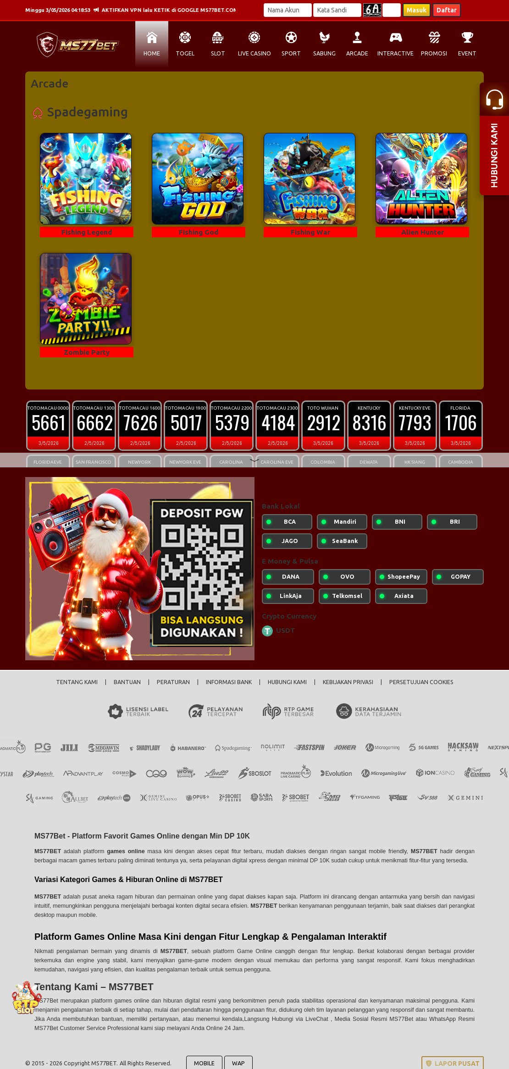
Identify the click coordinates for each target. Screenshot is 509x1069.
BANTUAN (127, 682)
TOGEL (185, 53)
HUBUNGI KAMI (287, 682)
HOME (152, 53)
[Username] (288, 10)
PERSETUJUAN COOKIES (421, 682)
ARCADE (357, 53)
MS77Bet (47, 1001)
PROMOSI (434, 53)
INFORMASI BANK (229, 682)
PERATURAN (173, 682)
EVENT (467, 53)
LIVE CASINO (254, 53)
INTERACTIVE (395, 53)
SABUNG (324, 53)
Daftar (447, 10)
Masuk (416, 10)
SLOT (218, 53)
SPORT (291, 53)
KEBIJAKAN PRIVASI (348, 682)
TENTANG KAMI (77, 682)
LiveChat (318, 1019)
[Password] (337, 10)
